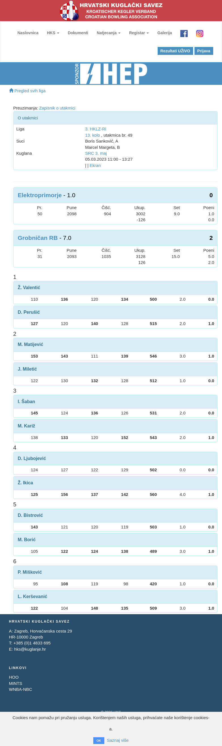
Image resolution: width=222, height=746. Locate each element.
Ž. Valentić (29, 287)
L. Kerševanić (32, 596)
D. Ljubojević (32, 458)
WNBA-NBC (20, 689)
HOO (14, 677)
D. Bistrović (30, 515)
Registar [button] (139, 33)
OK (98, 740)
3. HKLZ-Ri (95, 128)
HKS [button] (53, 33)
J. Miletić (27, 369)
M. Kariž (26, 425)
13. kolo (92, 135)
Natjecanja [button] (108, 33)
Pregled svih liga (27, 90)
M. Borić (27, 539)
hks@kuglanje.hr (30, 649)
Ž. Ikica (25, 482)
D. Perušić (29, 312)
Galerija (164, 33)
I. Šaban (26, 401)
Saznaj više (118, 740)
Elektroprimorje (40, 195)
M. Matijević (30, 344)
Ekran (95, 165)
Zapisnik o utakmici (57, 108)
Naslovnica (28, 33)
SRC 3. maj (96, 153)
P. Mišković (30, 572)
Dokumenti (78, 33)
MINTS (15, 683)
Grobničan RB (38, 238)
